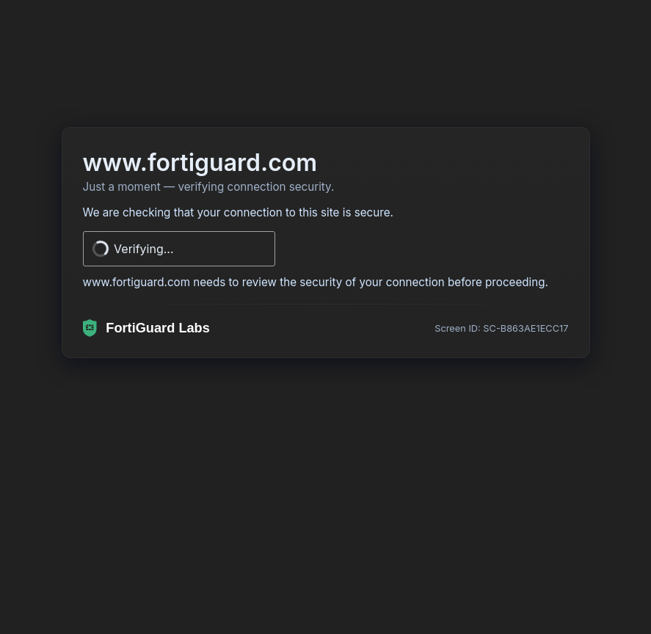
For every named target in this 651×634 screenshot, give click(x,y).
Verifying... (144, 248)
